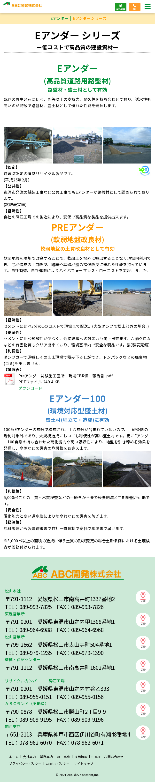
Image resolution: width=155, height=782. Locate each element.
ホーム (14, 756)
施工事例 (63, 756)
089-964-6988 (35, 629)
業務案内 (46, 756)
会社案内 (29, 756)
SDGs (96, 756)
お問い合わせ (114, 756)
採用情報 (80, 756)
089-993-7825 (35, 607)
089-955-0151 (35, 696)
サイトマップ (83, 763)
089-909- (29, 719)
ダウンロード (30, 388)
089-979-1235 (35, 652)
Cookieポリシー (58, 763)
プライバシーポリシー (25, 763)
